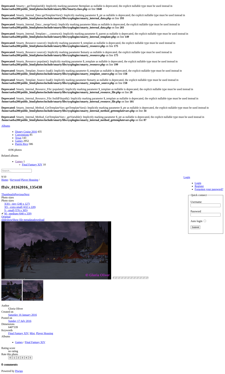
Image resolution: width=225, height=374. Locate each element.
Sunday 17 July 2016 (19, 321)
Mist (32, 333)
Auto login (198, 221)
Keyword (15, 179)
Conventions (22, 134)
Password (196, 211)
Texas (18, 137)
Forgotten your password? (209, 189)
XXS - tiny (17, 203)
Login (186, 177)
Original (5, 216)
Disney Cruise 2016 (26, 131)
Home (4, 179)
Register (199, 186)
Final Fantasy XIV (32, 164)
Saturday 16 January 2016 (22, 314)
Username (196, 201)
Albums (5, 125)
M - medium (18, 213)
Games (19, 140)
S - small (16, 210)
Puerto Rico (21, 144)
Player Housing (29, 179)
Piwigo (19, 371)
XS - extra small (20, 207)
